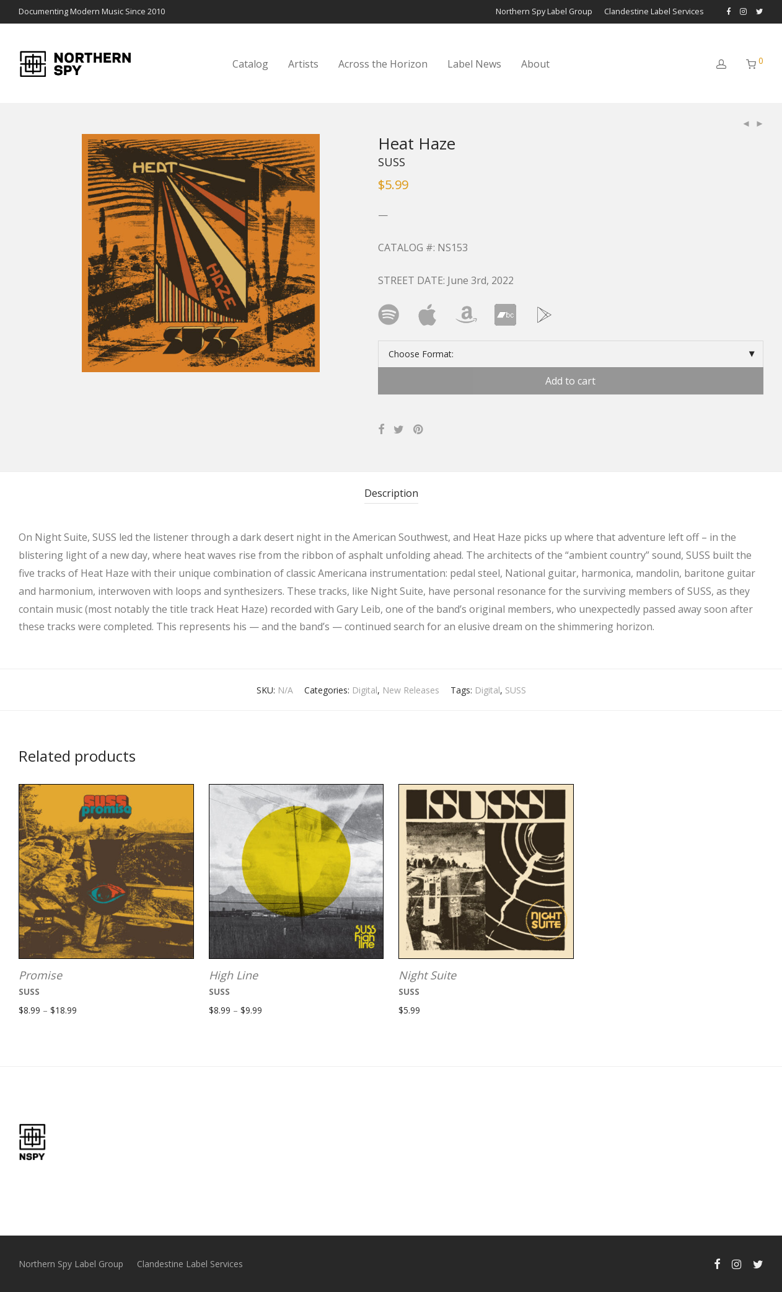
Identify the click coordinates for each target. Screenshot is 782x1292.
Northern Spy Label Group (544, 12)
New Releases (410, 690)
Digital (364, 690)
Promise (40, 975)
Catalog (250, 64)
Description (391, 493)
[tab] (391, 493)
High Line (233, 975)
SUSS (515, 690)
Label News (474, 64)
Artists (303, 64)
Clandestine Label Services (654, 12)
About (535, 64)
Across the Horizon (383, 64)
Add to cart (570, 381)
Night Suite (427, 975)
